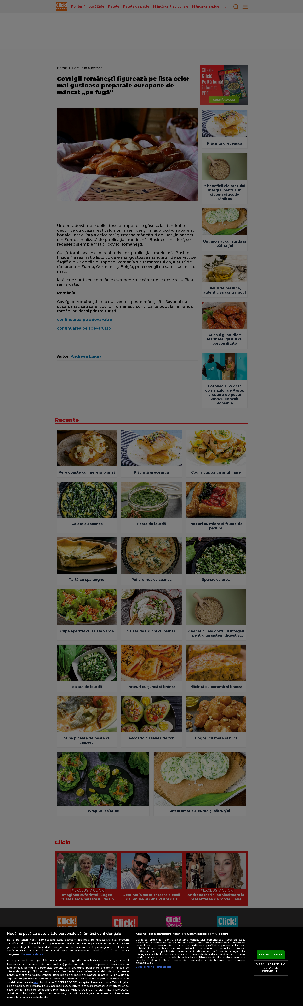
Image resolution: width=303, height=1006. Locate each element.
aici (35, 982)
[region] (151, 966)
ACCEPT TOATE (271, 954)
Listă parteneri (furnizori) (153, 966)
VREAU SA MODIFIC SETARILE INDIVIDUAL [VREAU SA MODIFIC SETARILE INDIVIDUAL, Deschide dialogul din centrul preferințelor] (270, 968)
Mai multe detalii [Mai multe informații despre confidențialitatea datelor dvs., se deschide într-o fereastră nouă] (32, 954)
